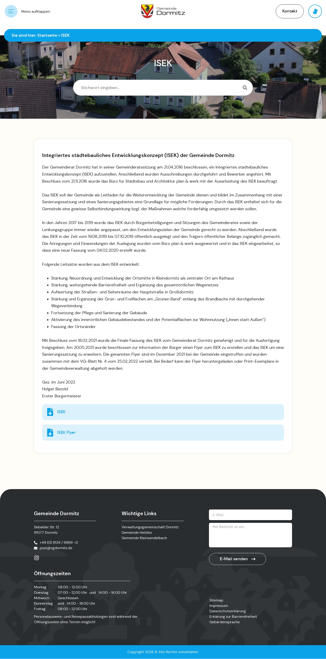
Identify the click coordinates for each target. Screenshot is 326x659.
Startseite (47, 35)
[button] (290, 11)
